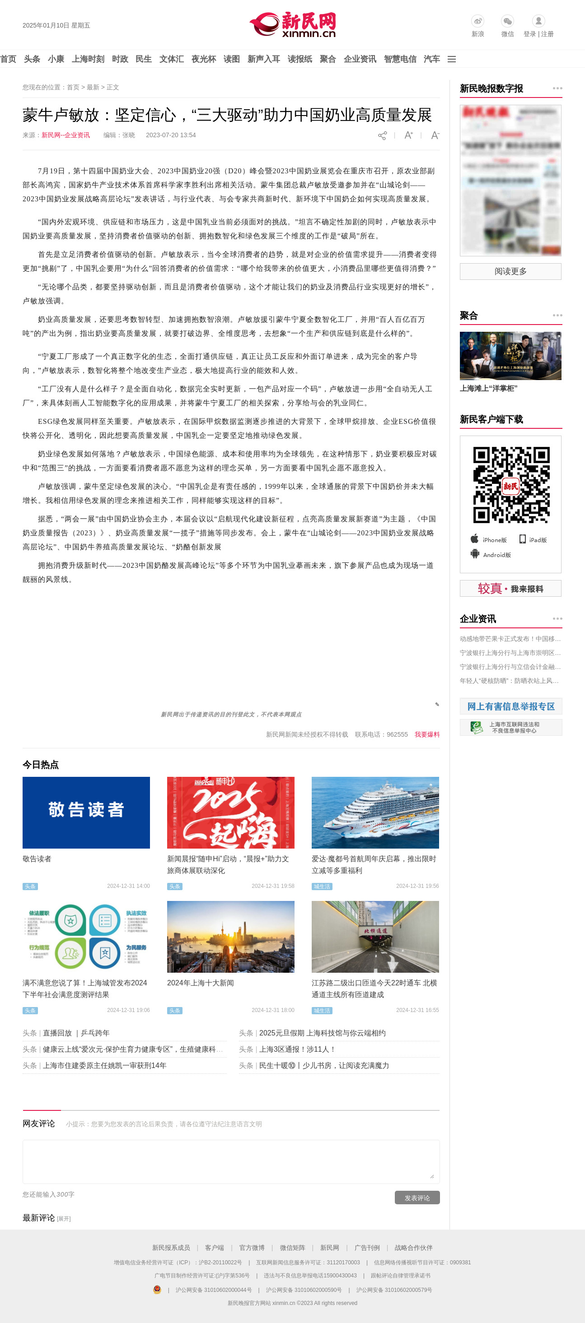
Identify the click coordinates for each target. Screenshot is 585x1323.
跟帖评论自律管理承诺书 (401, 1275)
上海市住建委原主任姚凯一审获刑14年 (105, 1065)
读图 (232, 59)
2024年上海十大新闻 (200, 983)
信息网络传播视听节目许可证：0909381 (422, 1262)
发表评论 (417, 1198)
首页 (8, 59)
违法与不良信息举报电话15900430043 (310, 1275)
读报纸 (300, 59)
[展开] (64, 1219)
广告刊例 (367, 1247)
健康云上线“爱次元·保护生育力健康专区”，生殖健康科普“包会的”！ (150, 1049)
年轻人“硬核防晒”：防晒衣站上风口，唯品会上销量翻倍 (511, 680)
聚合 (328, 59)
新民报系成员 (171, 1247)
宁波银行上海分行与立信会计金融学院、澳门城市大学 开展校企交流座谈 (511, 666)
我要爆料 (427, 734)
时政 (120, 59)
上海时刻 (88, 59)
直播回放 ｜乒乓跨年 (76, 1033)
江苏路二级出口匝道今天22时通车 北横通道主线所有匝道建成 (374, 988)
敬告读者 (37, 859)
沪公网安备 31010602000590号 (304, 1290)
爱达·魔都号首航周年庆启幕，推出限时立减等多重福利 (374, 864)
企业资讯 (360, 59)
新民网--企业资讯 (66, 135)
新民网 (329, 1247)
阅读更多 (511, 271)
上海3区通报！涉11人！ (298, 1049)
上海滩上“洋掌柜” (489, 388)
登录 (530, 33)
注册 (547, 33)
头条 (32, 59)
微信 (507, 33)
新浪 (478, 33)
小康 (56, 59)
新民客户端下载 (491, 419)
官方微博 (252, 1247)
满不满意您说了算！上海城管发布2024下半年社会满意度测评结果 (85, 988)
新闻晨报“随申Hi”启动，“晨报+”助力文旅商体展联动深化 (228, 864)
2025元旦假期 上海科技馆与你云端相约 (322, 1033)
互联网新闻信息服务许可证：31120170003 (308, 1262)
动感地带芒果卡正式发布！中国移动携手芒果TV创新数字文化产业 (511, 638)
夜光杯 (204, 59)
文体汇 (171, 59)
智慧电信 (400, 59)
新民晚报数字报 (491, 88)
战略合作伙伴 (414, 1247)
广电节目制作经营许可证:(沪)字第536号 (202, 1275)
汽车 (432, 59)
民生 (144, 59)
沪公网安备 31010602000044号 (214, 1290)
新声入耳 (264, 59)
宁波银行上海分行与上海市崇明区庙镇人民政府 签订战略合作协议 (511, 652)
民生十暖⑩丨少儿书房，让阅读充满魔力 (324, 1065)
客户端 (214, 1247)
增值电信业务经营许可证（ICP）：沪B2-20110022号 (178, 1262)
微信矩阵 (292, 1247)
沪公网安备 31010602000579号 (394, 1290)
